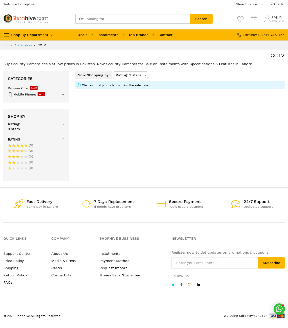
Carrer (57, 268)
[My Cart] (254, 19)
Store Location (246, 4)
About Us (59, 253)
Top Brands (138, 35)
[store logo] (25, 18)
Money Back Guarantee (119, 275)
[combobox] (132, 19)
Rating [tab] (14, 139)
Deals (82, 35)
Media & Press (63, 261)
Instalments (107, 35)
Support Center (17, 253)
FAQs (7, 282)
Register (278, 20)
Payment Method (114, 261)
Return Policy (15, 275)
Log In (277, 17)
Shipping (10, 268)
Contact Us (61, 275)
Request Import (113, 268)
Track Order (276, 4)
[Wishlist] (240, 19)
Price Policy (13, 261)
